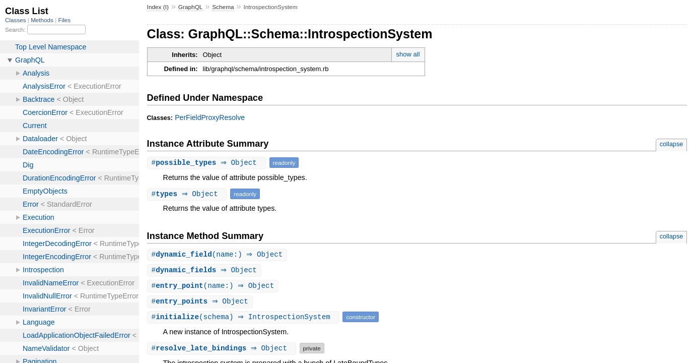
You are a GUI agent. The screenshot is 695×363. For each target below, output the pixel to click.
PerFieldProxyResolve (210, 117)
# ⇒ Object (208, 162)
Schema (223, 7)
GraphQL (190, 7)
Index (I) (158, 7)
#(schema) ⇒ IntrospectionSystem (244, 319)
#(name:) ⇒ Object (219, 255)
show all (408, 54)
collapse (671, 144)
